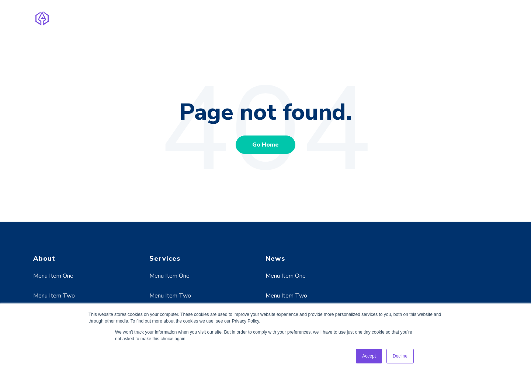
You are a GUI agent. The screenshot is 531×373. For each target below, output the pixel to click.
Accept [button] (369, 356)
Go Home (265, 145)
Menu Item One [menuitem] (53, 276)
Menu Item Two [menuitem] (54, 296)
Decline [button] (400, 356)
